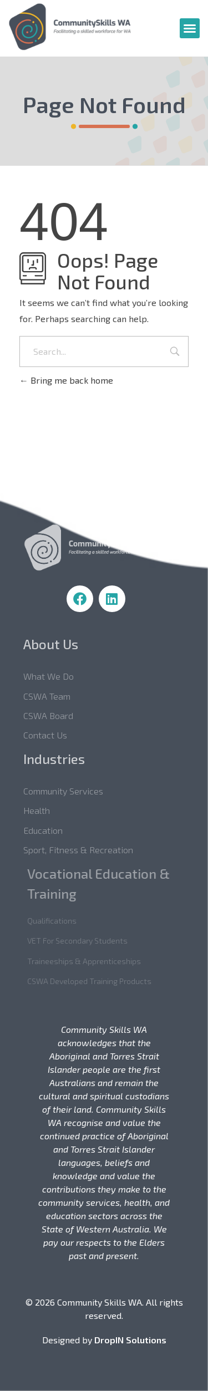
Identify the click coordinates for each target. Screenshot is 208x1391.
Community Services (73, 791)
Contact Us (55, 735)
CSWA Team (56, 696)
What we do (58, 676)
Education (53, 830)
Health (46, 810)
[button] (190, 28)
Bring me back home (66, 380)
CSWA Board (58, 715)
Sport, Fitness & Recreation (88, 849)
